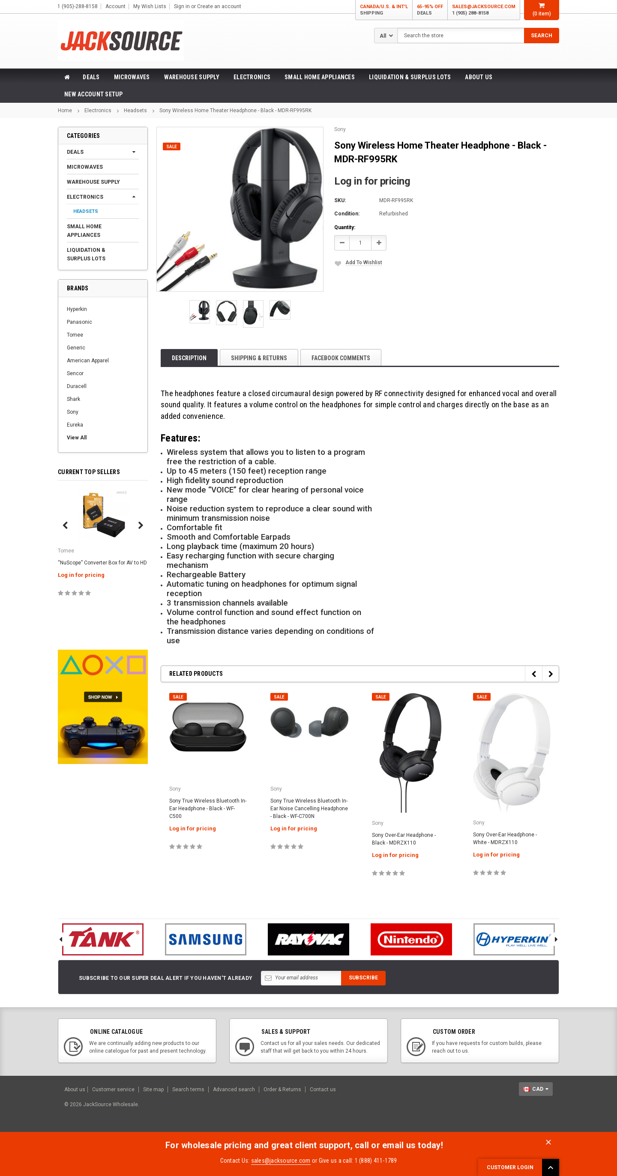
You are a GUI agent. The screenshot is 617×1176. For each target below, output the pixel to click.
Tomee (75, 335)
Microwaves (132, 77)
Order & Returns (282, 1089)
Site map (153, 1089)
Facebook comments (340, 358)
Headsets (135, 110)
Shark (73, 399)
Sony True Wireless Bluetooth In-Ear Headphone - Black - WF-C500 (207, 808)
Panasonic (79, 322)
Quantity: (344, 227)
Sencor (75, 373)
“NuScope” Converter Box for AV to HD (102, 563)
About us (74, 1089)
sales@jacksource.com (483, 10)
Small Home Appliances (320, 77)
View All (77, 438)
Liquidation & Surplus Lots (410, 77)
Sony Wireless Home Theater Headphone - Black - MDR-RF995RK (235, 110)
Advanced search (234, 1089)
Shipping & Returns (259, 358)
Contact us (323, 1089)
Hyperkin (77, 309)
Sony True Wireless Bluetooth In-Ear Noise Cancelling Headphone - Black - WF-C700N (309, 808)
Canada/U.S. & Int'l (384, 10)
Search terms (188, 1089)
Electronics (252, 77)
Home (65, 110)
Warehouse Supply (191, 77)
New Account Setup (93, 94)
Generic (76, 348)
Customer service (113, 1089)
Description (189, 358)
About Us (478, 77)
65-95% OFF (430, 10)
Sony (72, 412)
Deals (91, 77)
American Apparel (88, 361)
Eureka (75, 425)
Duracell (77, 386)
